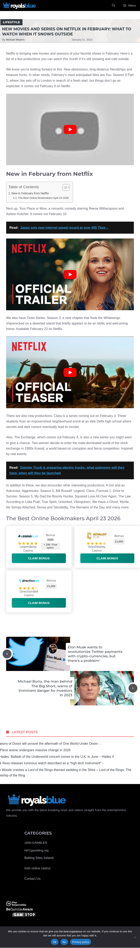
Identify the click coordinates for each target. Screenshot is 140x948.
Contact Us (32, 878)
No (64, 942)
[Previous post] (7, 654)
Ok (54, 942)
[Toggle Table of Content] (64, 187)
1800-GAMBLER (35, 842)
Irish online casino (37, 868)
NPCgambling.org (36, 850)
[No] (135, 937)
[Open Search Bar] (113, 5)
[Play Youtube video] (70, 129)
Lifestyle (11, 22)
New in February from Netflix (30, 193)
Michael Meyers (15, 39)
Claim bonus (39, 558)
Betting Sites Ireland (39, 858)
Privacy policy (80, 942)
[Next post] (133, 688)
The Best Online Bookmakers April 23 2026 (43, 197)
